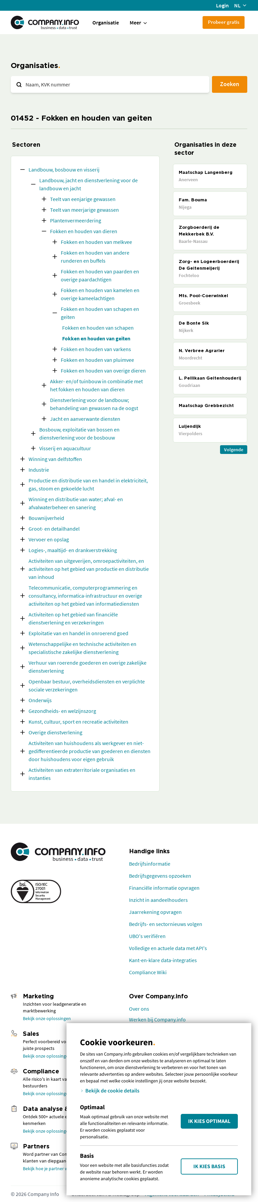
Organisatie (105, 22)
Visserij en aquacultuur (65, 448)
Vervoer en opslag (49, 539)
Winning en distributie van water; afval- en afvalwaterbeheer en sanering (76, 503)
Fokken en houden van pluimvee (97, 359)
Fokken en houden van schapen (98, 327)
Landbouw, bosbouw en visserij (64, 169)
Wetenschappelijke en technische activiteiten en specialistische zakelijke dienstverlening (82, 648)
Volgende (233, 450)
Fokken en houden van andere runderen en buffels (95, 256)
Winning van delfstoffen (55, 459)
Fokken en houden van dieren (83, 231)
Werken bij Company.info (157, 1019)
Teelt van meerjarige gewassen (84, 209)
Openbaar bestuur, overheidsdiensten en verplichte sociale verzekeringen (87, 685)
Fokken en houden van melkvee (96, 242)
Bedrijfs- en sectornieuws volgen (165, 924)
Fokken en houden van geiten (96, 338)
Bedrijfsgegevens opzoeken (160, 875)
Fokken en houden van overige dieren (103, 370)
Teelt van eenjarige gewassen (83, 199)
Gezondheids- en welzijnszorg (62, 711)
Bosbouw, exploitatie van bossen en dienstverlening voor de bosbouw (79, 433)
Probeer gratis (223, 22)
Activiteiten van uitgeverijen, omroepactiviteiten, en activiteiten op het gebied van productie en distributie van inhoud (89, 568)
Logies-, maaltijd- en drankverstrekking (73, 550)
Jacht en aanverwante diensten (85, 418)
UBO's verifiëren (147, 936)
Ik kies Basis (209, 1166)
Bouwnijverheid (46, 518)
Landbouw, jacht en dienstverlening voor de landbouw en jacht (88, 184)
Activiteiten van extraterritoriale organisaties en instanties (82, 773)
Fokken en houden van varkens (96, 349)
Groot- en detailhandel (54, 528)
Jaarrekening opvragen (155, 912)
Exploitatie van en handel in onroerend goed (78, 633)
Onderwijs (40, 700)
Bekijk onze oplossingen (47, 1018)
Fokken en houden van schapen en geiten (100, 313)
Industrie (39, 469)
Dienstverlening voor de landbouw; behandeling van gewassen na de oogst (94, 404)
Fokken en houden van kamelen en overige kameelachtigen (100, 294)
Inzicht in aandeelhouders (158, 899)
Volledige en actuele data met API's (168, 948)
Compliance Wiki (148, 972)
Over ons (139, 1008)
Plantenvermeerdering (75, 220)
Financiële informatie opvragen (164, 887)
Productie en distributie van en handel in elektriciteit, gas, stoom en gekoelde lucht (88, 484)
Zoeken (229, 84)
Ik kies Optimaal (209, 1121)
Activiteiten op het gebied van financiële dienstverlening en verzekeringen (73, 618)
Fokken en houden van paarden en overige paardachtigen (100, 275)
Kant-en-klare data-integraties (163, 960)
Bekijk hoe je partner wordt (50, 1168)
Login (222, 5)
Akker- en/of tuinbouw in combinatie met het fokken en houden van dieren (96, 385)
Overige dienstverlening (55, 732)
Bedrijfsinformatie (149, 863)
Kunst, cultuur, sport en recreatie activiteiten (78, 721)
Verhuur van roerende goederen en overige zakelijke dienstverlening (87, 666)
